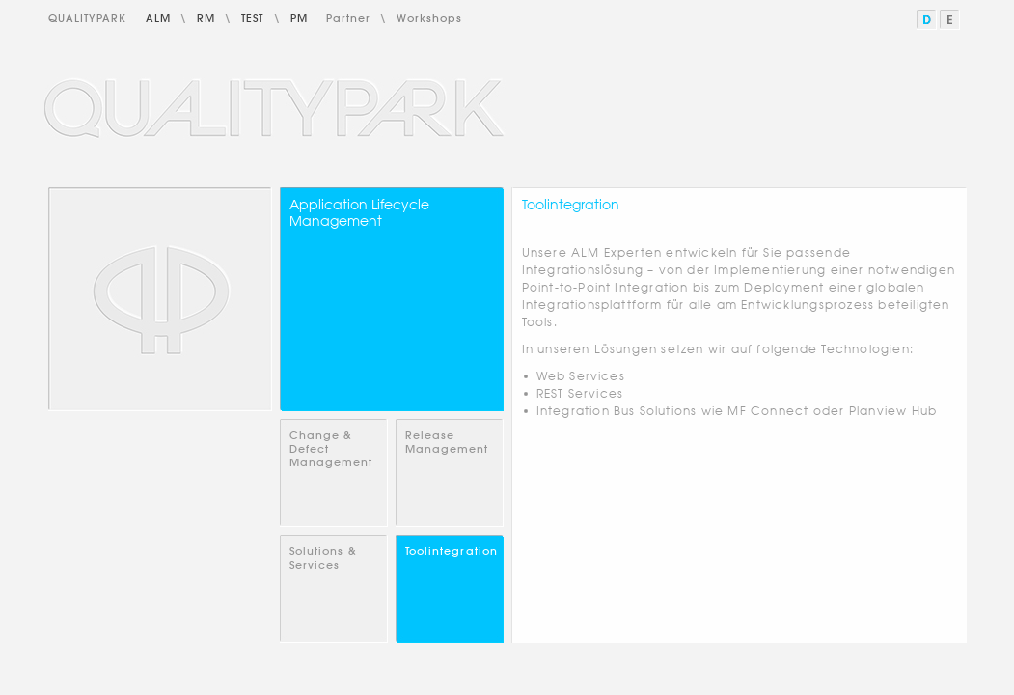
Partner (348, 18)
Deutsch (928, 20)
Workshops (429, 18)
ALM (158, 18)
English (950, 20)
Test (252, 18)
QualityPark (87, 18)
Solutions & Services (323, 557)
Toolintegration (452, 551)
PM (299, 18)
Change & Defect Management (331, 449)
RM (206, 18)
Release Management (447, 442)
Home (160, 299)
